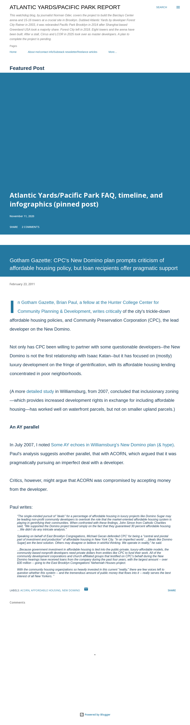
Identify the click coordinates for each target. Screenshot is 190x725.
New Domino (71, 590)
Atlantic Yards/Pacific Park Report (65, 7)
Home (13, 51)
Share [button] (14, 227)
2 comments (30, 227)
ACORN (25, 590)
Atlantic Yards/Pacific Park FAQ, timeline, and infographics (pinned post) (86, 200)
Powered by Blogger (95, 714)
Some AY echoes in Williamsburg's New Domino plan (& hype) (112, 444)
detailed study (40, 391)
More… (113, 51)
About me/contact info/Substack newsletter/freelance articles (62, 51)
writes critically (107, 311)
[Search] (161, 7)
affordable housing (45, 590)
